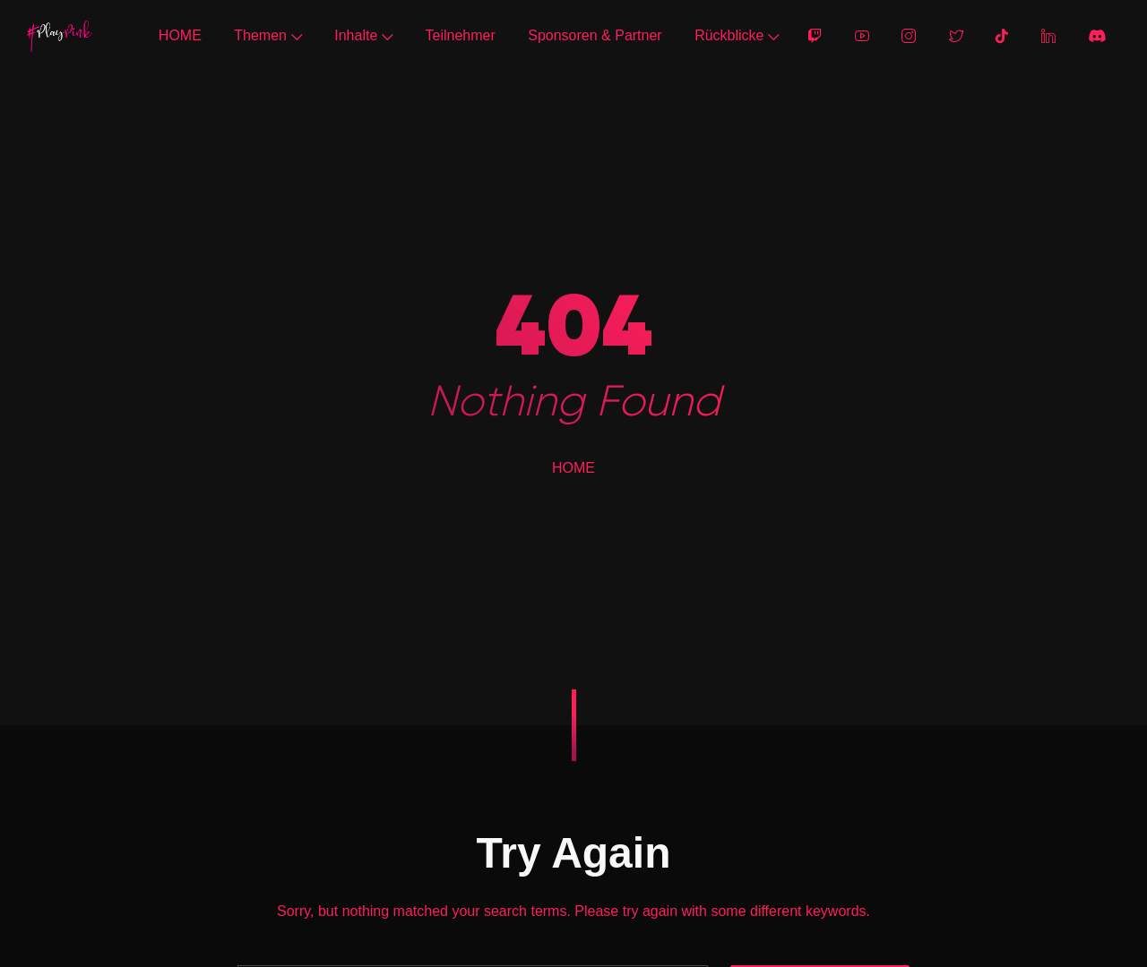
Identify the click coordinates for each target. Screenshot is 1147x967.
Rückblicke (736, 35)
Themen (268, 35)
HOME (180, 35)
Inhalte (363, 35)
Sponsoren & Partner (594, 35)
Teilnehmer (461, 35)
